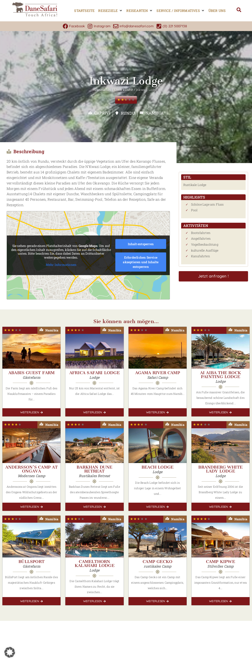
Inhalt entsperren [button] (141, 244)
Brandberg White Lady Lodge (220, 469)
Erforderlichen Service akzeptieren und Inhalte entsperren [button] (140, 262)
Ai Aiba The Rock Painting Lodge (220, 374)
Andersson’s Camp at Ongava (31, 469)
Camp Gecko (157, 561)
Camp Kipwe (220, 561)
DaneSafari (103, 90)
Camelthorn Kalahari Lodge (94, 563)
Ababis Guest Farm (31, 372)
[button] (110, 11)
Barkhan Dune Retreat (94, 469)
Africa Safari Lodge (94, 372)
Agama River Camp (157, 372)
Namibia (154, 113)
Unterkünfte (123, 90)
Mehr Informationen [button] (61, 265)
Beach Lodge (157, 467)
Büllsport (31, 561)
